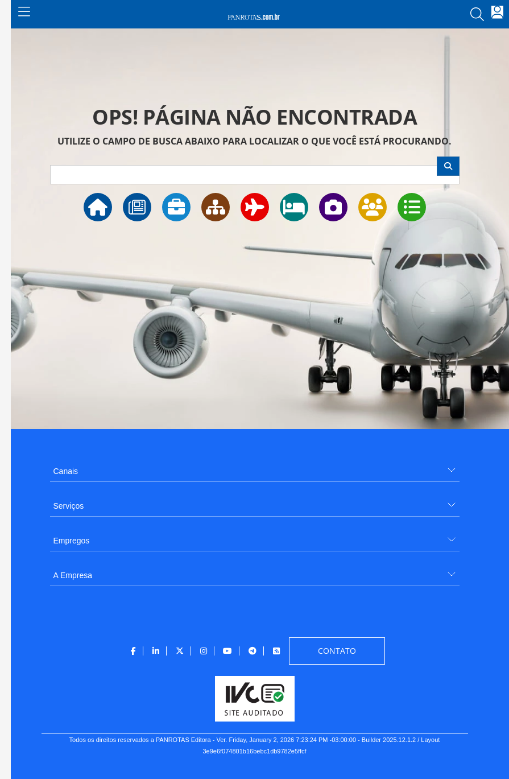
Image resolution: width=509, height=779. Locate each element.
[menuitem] (255, 467)
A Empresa (72, 575)
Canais (65, 471)
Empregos (71, 540)
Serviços (68, 505)
